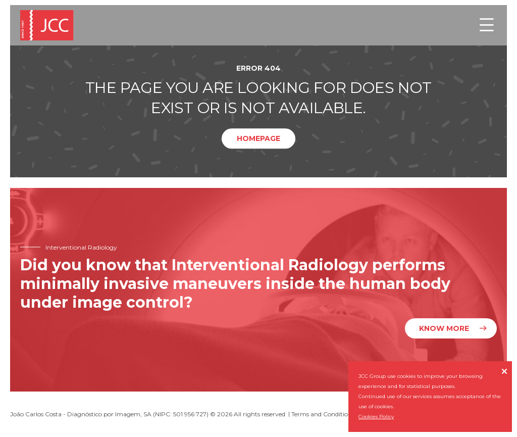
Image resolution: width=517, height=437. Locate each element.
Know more (444, 328)
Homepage (258, 138)
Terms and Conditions (322, 414)
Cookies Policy (376, 416)
